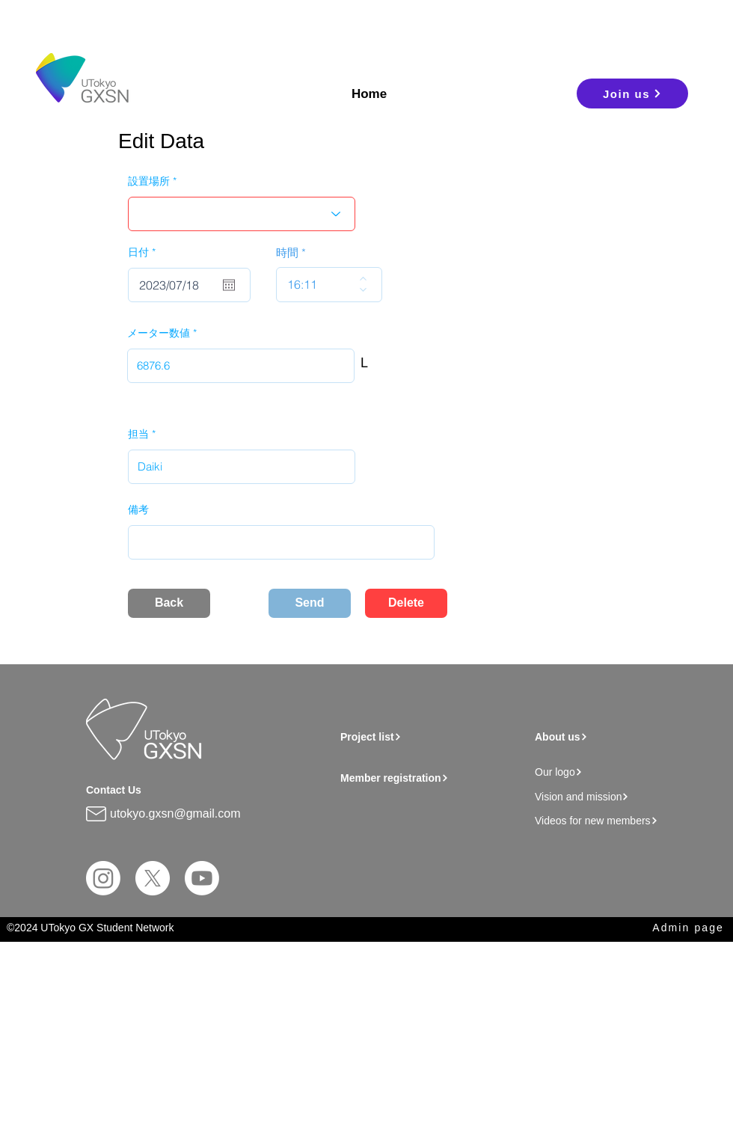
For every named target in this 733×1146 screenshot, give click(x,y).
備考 (138, 509)
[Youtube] (202, 878)
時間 (287, 252)
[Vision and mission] (617, 796)
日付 (145, 252)
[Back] (169, 603)
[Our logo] (617, 771)
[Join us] (632, 93)
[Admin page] (674, 928)
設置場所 (149, 181)
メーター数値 (158, 333)
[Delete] (406, 603)
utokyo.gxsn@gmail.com (175, 813)
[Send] (310, 603)
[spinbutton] (318, 284)
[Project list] (427, 736)
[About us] (613, 736)
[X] (152, 878)
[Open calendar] (229, 285)
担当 (138, 434)
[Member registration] (434, 777)
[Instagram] (103, 878)
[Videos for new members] (621, 820)
